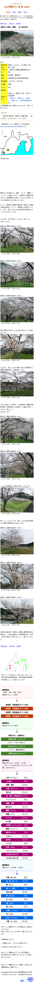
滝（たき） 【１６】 (17, 914)
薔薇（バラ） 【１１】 (17, 814)
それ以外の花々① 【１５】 (17, 854)
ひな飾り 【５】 (17, 781)
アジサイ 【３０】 (17, 818)
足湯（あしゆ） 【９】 (17, 877)
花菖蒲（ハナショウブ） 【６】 (17, 825)
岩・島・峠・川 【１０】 (17, 881)
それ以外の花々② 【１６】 (17, 858)
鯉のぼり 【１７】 (17, 807)
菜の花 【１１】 (17, 792)
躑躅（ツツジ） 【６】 (17, 810)
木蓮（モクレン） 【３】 (17, 788)
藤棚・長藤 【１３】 (17, 803)
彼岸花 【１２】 (17, 840)
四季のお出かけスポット (17, 753)
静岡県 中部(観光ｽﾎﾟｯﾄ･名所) (17, 709)
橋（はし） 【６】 (17, 885)
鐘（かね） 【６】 (17, 903)
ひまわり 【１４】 (17, 836)
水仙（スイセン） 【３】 (17, 777)
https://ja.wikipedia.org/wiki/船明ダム (12, 126)
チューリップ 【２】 (17, 799)
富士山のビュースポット (17, 746)
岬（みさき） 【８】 (17, 896)
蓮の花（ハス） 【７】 (17, 832)
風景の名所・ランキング (17, 739)
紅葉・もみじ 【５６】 (17, 847)
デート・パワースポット (17, 743)
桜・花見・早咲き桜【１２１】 (17, 796)
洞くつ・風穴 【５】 (17, 888)
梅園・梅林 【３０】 (17, 785)
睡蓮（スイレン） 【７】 (17, 829)
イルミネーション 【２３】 (17, 851)
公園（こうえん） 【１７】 (17, 910)
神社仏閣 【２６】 (17, 892)
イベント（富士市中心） (17, 750)
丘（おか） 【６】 (17, 899)
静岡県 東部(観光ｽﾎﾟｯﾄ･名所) (17, 712)
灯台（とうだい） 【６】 (17, 918)
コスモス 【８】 (17, 843)
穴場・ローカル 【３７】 (17, 921)
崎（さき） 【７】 (17, 907)
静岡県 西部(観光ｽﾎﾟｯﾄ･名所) (17, 705)
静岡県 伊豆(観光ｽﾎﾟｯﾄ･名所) (17, 716)
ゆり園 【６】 (17, 821)
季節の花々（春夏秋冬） (17, 735)
